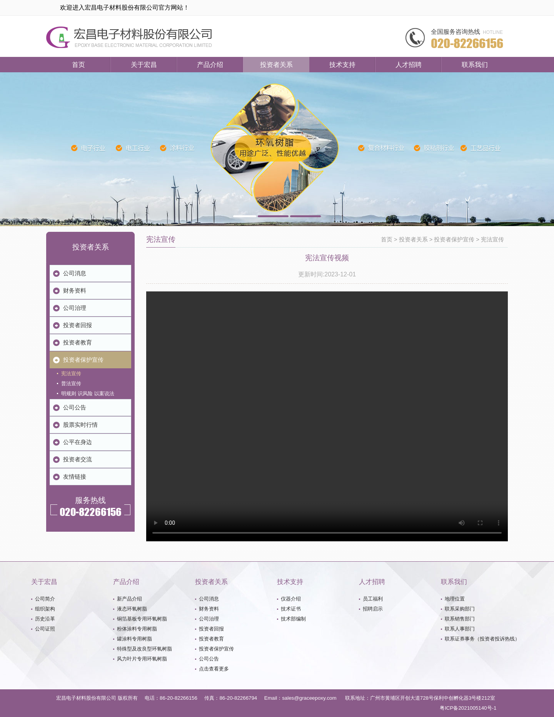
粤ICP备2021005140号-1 (468, 708)
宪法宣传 (492, 239)
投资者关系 (276, 64)
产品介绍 (210, 64)
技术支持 (342, 64)
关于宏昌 (144, 64)
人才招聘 (408, 64)
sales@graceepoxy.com (309, 698)
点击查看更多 (214, 669)
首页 (78, 64)
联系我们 (475, 64)
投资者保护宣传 (454, 239)
